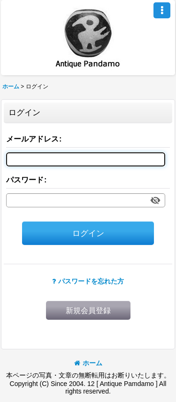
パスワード (25, 179)
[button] (161, 10)
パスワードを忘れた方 (88, 281)
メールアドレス (32, 138)
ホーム (88, 363)
